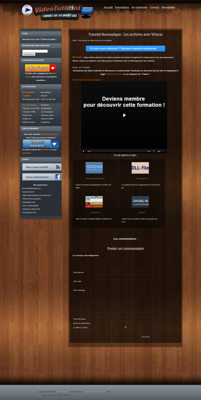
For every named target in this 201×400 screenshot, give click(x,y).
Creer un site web (48, 99)
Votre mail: (77, 281)
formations (46, 150)
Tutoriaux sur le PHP (30, 108)
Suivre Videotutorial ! (37, 177)
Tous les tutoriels (29, 105)
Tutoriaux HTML (29, 112)
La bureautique (47, 112)
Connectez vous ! (50, 134)
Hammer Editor (47, 119)
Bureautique (46, 92)
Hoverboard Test (29, 212)
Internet (44, 96)
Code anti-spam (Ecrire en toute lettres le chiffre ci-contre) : (81, 319)
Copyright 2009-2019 (47, 392)
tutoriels (26, 153)
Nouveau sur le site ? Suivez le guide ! (39, 39)
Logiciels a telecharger (63, 395)
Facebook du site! (114, 74)
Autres (44, 395)
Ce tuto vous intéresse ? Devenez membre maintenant (123, 48)
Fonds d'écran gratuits (31, 199)
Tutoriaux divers (47, 115)
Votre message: (79, 290)
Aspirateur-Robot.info (31, 209)
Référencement (28, 122)
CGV (108, 392)
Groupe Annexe (76, 392)
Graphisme (45, 122)
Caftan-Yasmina (51, 395)
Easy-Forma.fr (28, 192)
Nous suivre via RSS (37, 167)
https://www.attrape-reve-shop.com (36, 195)
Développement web (30, 99)
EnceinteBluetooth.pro (31, 188)
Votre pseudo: (78, 272)
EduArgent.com (28, 202)
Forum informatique (30, 206)
